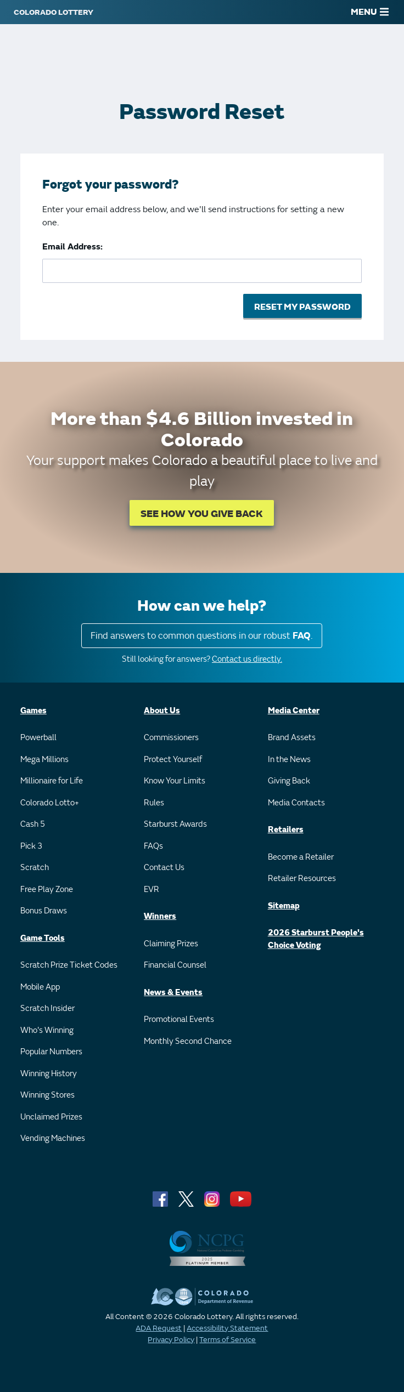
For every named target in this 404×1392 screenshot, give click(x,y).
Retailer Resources (302, 878)
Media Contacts (296, 803)
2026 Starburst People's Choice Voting (316, 939)
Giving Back (289, 781)
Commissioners (171, 737)
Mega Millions (44, 759)
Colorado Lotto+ (49, 803)
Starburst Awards (175, 824)
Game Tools (42, 938)
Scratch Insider (47, 1008)
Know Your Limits (174, 781)
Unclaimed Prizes (51, 1117)
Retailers (286, 830)
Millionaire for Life (51, 781)
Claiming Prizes (171, 944)
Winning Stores (47, 1095)
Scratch (34, 867)
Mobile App (40, 987)
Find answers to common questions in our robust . (202, 635)
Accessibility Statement (227, 1328)
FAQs (153, 846)
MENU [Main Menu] (370, 12)
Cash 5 (32, 824)
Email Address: (72, 246)
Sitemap (284, 906)
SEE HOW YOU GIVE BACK (202, 514)
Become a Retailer (301, 857)
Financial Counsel (175, 965)
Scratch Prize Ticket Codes (68, 965)
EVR (151, 889)
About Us (162, 711)
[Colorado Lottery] (53, 12)
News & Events (173, 992)
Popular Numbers (51, 1052)
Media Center (293, 711)
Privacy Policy (171, 1339)
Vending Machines (52, 1138)
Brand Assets (292, 737)
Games (33, 711)
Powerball (38, 737)
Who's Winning (47, 1030)
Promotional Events (179, 1019)
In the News (289, 759)
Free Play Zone (46, 889)
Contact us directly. (247, 659)
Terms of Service (227, 1339)
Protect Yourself (173, 759)
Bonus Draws (43, 911)
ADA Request (159, 1328)
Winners (160, 916)
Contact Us (164, 867)
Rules (154, 803)
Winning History (48, 1074)
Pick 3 (31, 846)
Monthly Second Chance (188, 1041)
